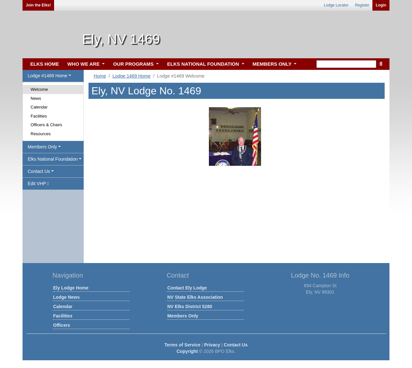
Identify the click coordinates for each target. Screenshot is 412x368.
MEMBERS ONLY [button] (273, 64)
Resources (41, 133)
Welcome (39, 89)
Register (362, 5)
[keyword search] (346, 64)
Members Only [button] (42, 146)
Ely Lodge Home (71, 287)
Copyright (187, 351)
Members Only (182, 315)
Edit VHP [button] (38, 183)
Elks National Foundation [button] (53, 159)
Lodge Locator (336, 5)
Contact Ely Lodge (187, 287)
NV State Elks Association (195, 297)
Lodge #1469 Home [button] (47, 75)
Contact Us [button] (39, 171)
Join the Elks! (38, 5)
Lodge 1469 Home (131, 76)
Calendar (39, 107)
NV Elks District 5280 (189, 306)
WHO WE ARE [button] (84, 64)
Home (100, 76)
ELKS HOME (44, 64)
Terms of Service (182, 344)
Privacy (212, 344)
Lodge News (66, 297)
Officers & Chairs (46, 124)
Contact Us (236, 344)
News (36, 98)
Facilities (39, 116)
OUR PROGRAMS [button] (134, 64)
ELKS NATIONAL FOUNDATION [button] (203, 64)
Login (381, 5)
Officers (61, 325)
